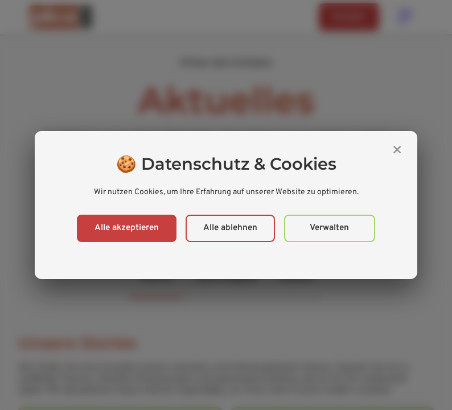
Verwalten (329, 228)
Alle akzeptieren (126, 228)
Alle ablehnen (230, 228)
